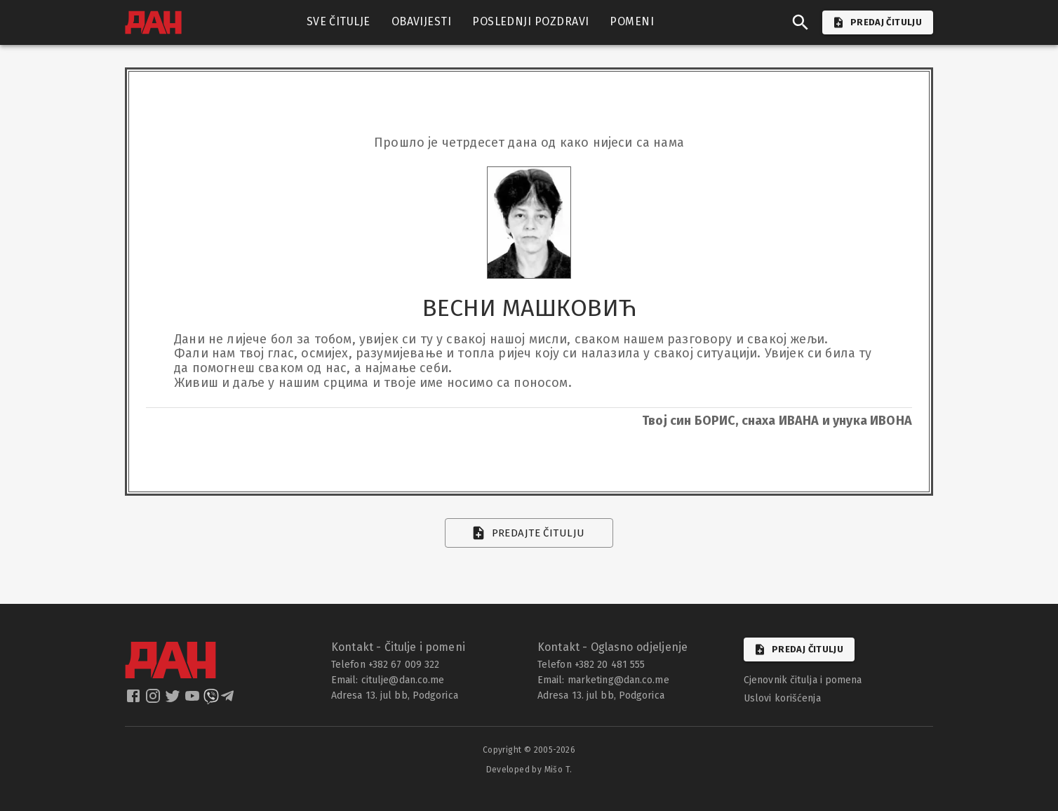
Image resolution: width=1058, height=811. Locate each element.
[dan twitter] (174, 700)
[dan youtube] (193, 700)
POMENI (632, 21)
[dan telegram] (229, 700)
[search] (800, 22)
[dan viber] (211, 700)
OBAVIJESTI (422, 21)
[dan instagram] (154, 700)
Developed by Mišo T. (529, 769)
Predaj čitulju (799, 649)
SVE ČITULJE (338, 21)
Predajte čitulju (529, 533)
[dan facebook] (135, 700)
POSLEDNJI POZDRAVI (530, 21)
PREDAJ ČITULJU (877, 22)
